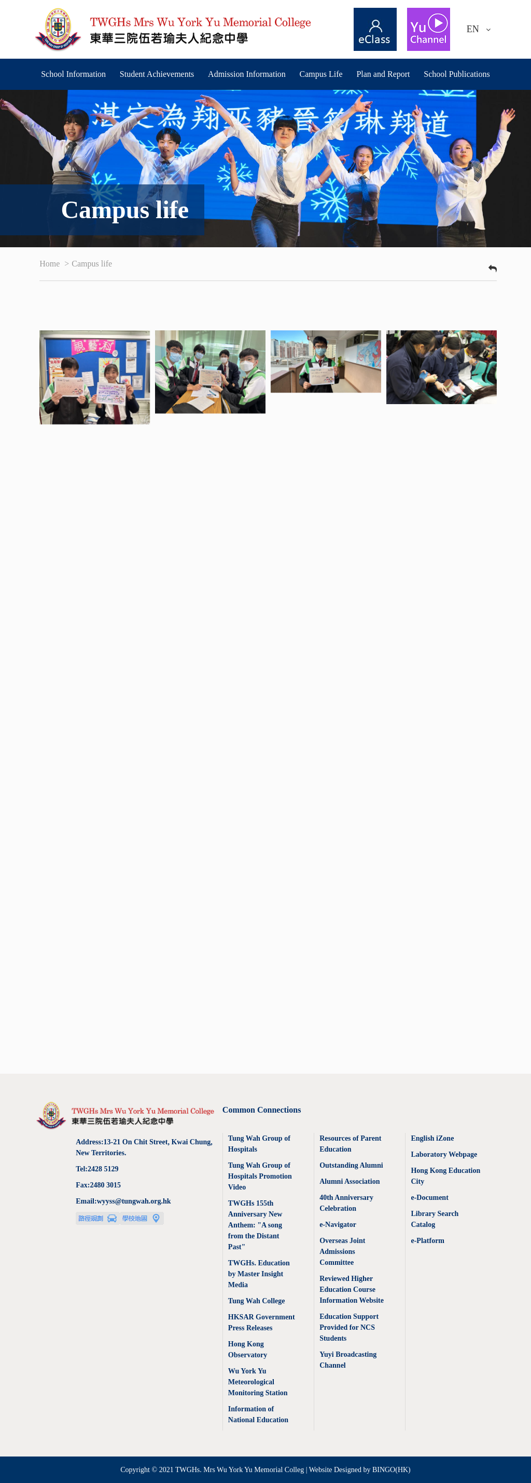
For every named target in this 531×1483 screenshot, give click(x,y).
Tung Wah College (256, 1301)
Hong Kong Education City (445, 1176)
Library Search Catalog (434, 1219)
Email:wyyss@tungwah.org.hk (123, 1201)
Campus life (92, 263)
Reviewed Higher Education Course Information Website (351, 1289)
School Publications (457, 74)
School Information (73, 74)
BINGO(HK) (391, 1470)
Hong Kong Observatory (247, 1349)
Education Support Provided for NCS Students (349, 1327)
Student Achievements (157, 74)
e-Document (429, 1197)
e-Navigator (337, 1224)
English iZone (432, 1138)
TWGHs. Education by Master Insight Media (259, 1274)
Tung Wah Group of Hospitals (259, 1143)
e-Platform (427, 1241)
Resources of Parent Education (350, 1143)
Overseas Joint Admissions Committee (342, 1251)
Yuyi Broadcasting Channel (347, 1360)
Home (50, 263)
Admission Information (247, 74)
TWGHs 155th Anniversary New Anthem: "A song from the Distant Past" (255, 1225)
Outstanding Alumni (351, 1165)
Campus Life (321, 74)
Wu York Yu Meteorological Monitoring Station (258, 1382)
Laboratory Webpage (444, 1154)
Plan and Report (383, 74)
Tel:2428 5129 (97, 1169)
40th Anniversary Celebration (346, 1203)
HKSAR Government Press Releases (261, 1322)
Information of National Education (258, 1414)
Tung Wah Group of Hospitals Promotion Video (260, 1176)
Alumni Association (349, 1181)
